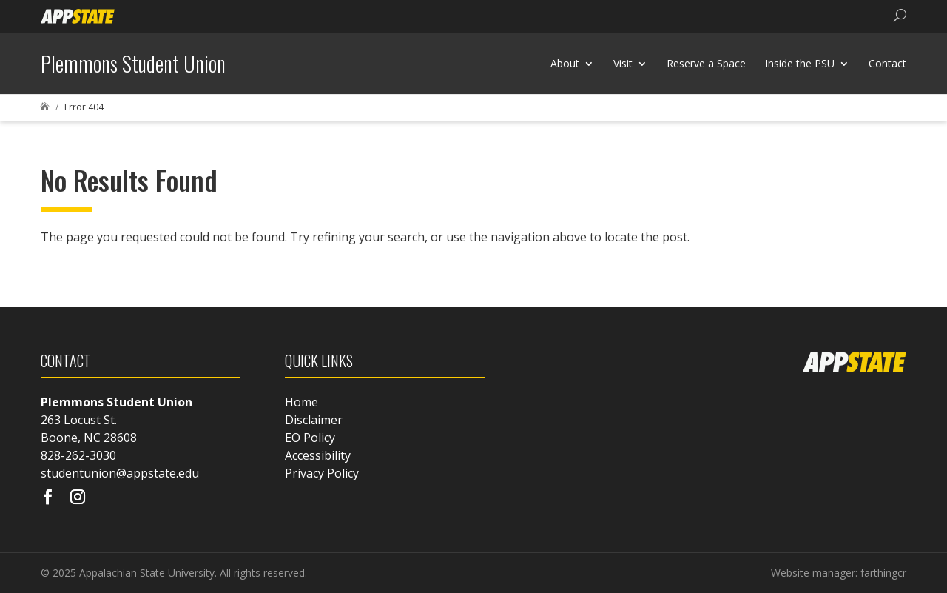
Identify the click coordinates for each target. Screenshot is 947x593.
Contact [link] (887, 63)
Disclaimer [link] (314, 420)
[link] (78, 15)
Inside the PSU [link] (800, 63)
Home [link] (301, 402)
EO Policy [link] (310, 437)
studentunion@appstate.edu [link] (120, 473)
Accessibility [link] (318, 455)
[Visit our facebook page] (48, 498)
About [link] (564, 63)
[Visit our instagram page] (77, 498)
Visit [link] (623, 63)
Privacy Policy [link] (322, 473)
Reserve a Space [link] (706, 63)
